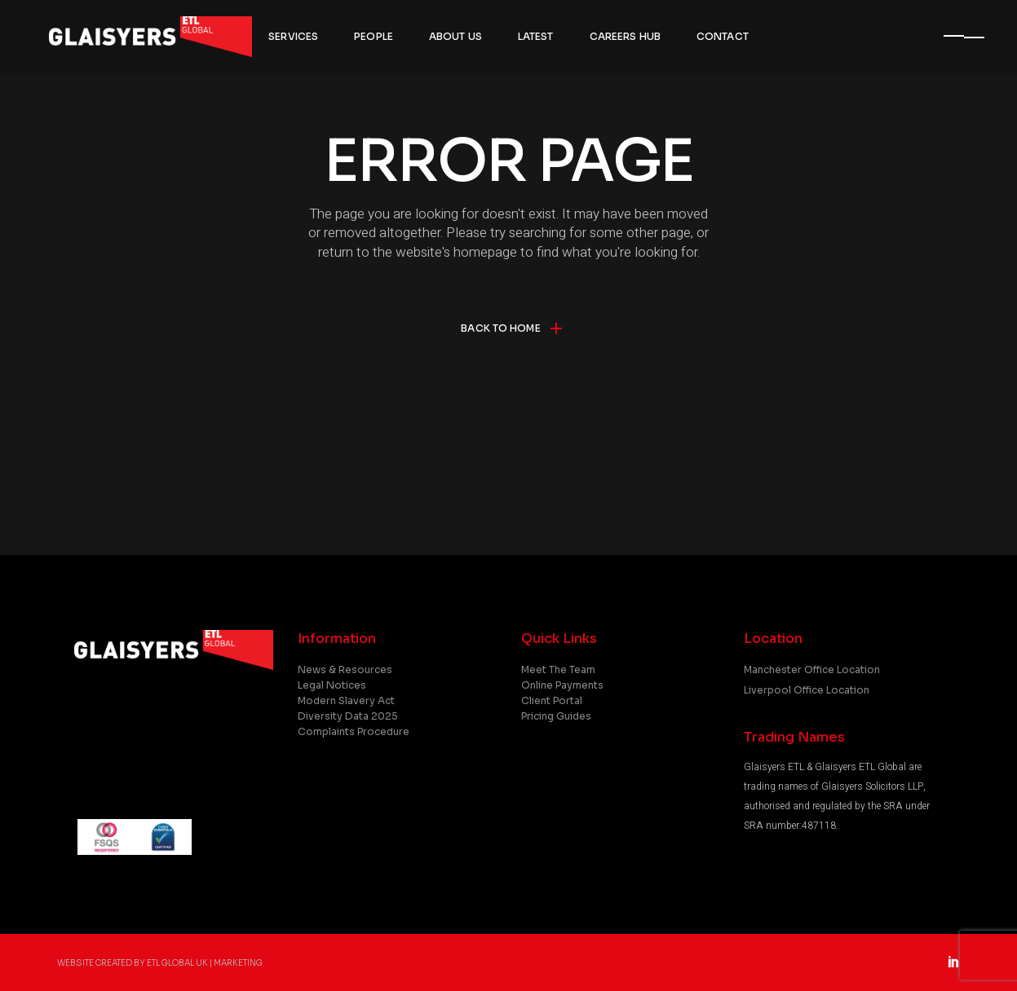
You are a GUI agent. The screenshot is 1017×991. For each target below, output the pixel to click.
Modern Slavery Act (346, 700)
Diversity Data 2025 (348, 716)
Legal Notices (332, 685)
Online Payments (562, 685)
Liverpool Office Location (806, 690)
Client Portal (551, 700)
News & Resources (345, 669)
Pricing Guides (556, 716)
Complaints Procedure (353, 731)
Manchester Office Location (812, 669)
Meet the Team (558, 669)
